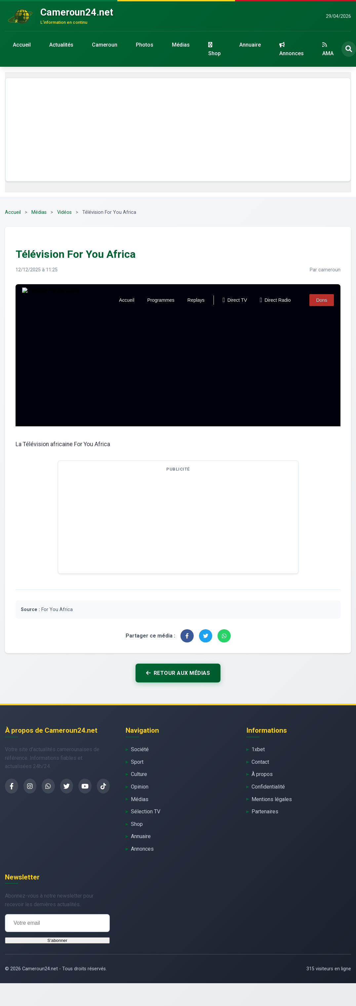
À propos (262, 774)
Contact (260, 762)
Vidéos (64, 212)
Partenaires (265, 811)
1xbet (258, 749)
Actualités (61, 45)
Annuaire (250, 45)
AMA (328, 49)
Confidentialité (268, 787)
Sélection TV (145, 811)
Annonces (291, 49)
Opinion (139, 787)
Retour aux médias (178, 673)
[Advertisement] (178, 129)
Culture (139, 774)
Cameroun (104, 45)
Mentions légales (272, 799)
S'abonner (57, 940)
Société (140, 749)
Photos (144, 45)
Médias (181, 45)
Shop (214, 49)
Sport (137, 762)
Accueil (22, 45)
